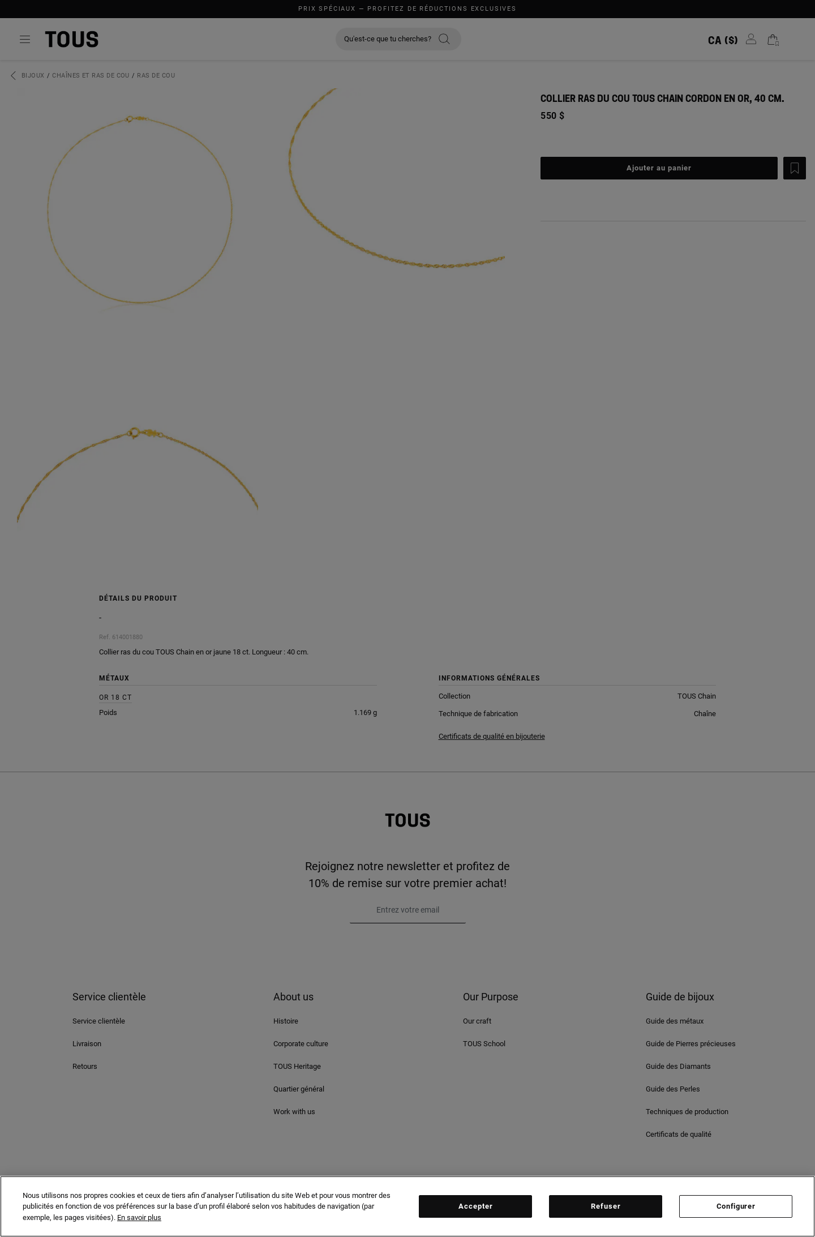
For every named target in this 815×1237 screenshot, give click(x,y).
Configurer (736, 1206)
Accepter (475, 1206)
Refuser (606, 1206)
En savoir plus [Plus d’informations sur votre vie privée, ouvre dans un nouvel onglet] (139, 1217)
